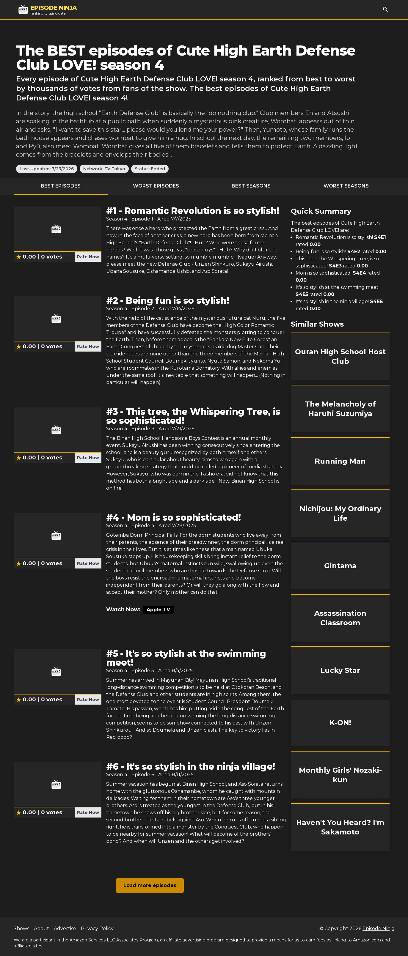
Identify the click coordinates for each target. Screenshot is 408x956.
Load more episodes (149, 885)
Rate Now (88, 256)
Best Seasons (251, 186)
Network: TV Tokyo (104, 168)
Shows (21, 928)
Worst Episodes (156, 186)
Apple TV (158, 609)
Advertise (65, 928)
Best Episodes (61, 186)
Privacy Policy (97, 928)
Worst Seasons (346, 186)
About (41, 928)
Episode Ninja (378, 928)
